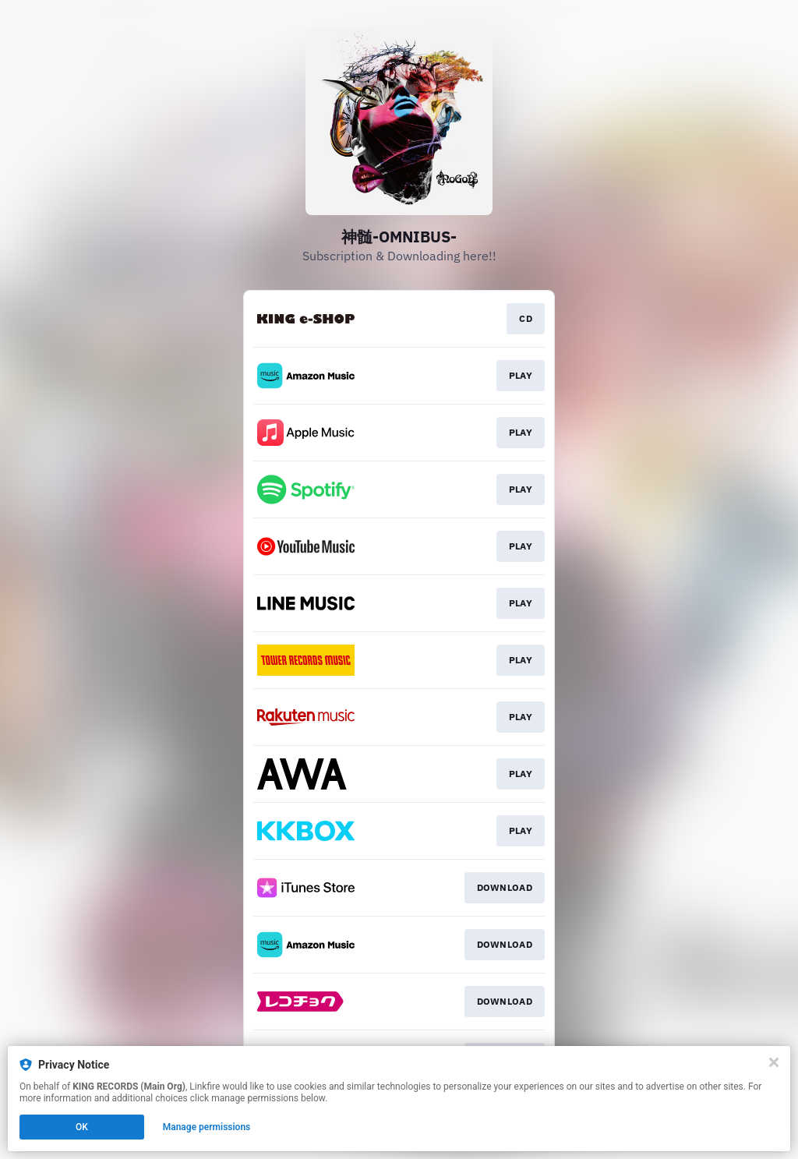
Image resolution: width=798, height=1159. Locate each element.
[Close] (773, 1062)
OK (82, 1127)
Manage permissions (207, 1127)
